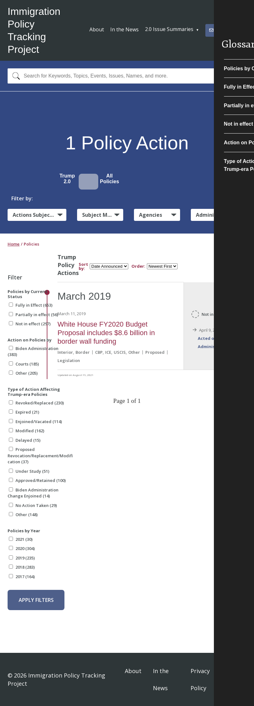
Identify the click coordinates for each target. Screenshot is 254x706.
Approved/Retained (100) (37, 480)
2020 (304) (22, 548)
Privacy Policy (200, 679)
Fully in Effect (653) (30, 305)
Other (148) (23, 514)
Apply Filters (36, 600)
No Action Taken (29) (33, 505)
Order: (138, 266)
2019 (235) (22, 558)
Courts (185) (24, 364)
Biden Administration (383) (33, 352)
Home (14, 244)
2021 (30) (21, 539)
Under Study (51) (29, 471)
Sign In (237, 679)
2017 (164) (22, 576)
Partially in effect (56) (33, 314)
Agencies (150, 214)
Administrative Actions (221, 214)
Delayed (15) (24, 440)
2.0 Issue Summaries (169, 29)
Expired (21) (24, 412)
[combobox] (127, 76)
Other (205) (23, 373)
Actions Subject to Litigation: (39, 215)
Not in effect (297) (30, 324)
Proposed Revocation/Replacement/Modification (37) (40, 456)
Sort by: (83, 266)
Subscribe (223, 30)
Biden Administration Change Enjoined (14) (33, 493)
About (96, 29)
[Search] (15, 76)
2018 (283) (22, 567)
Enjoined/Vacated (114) (35, 421)
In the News (124, 29)
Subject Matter (101, 214)
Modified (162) (26, 431)
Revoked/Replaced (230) (36, 403)
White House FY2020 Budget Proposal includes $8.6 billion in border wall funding (106, 332)
